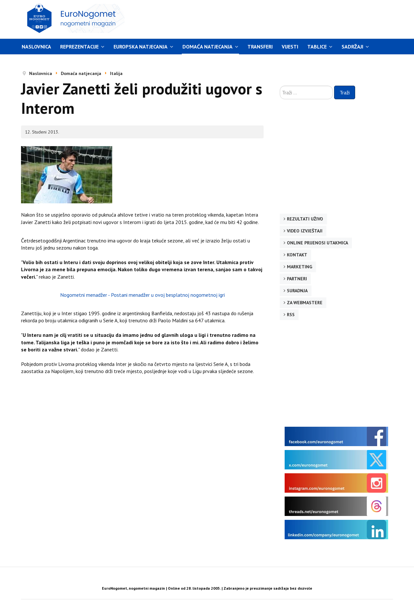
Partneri (297, 279)
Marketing (299, 267)
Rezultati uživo (305, 219)
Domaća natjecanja (207, 46)
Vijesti (290, 46)
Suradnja (297, 291)
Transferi (260, 46)
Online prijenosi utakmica (317, 243)
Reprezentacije (79, 46)
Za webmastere (304, 303)
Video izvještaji (304, 231)
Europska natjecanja (141, 46)
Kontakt (297, 255)
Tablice (317, 46)
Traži (345, 92)
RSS (291, 314)
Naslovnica (36, 46)
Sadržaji (352, 46)
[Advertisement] (268, 18)
